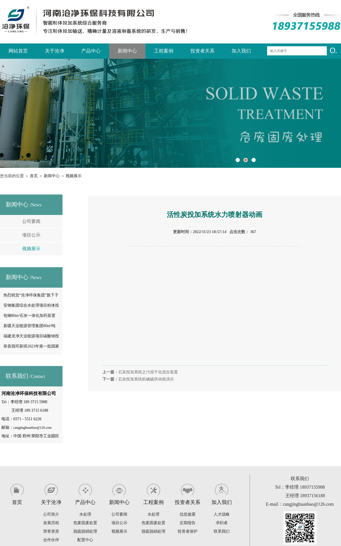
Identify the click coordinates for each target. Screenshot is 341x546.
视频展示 (74, 176)
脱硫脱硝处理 (85, 531)
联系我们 (222, 531)
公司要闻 (31, 221)
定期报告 (188, 523)
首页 (34, 176)
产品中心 (91, 51)
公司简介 (51, 514)
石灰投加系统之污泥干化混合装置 (148, 372)
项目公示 (31, 235)
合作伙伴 (51, 540)
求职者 (222, 523)
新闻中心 (127, 51)
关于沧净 (54, 51)
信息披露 (188, 514)
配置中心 (85, 540)
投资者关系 (202, 51)
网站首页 (18, 51)
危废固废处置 (85, 523)
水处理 (85, 514)
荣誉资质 (51, 531)
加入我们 (241, 51)
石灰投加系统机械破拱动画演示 (146, 379)
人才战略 (222, 514)
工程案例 (163, 51)
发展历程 (51, 523)
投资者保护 (187, 531)
